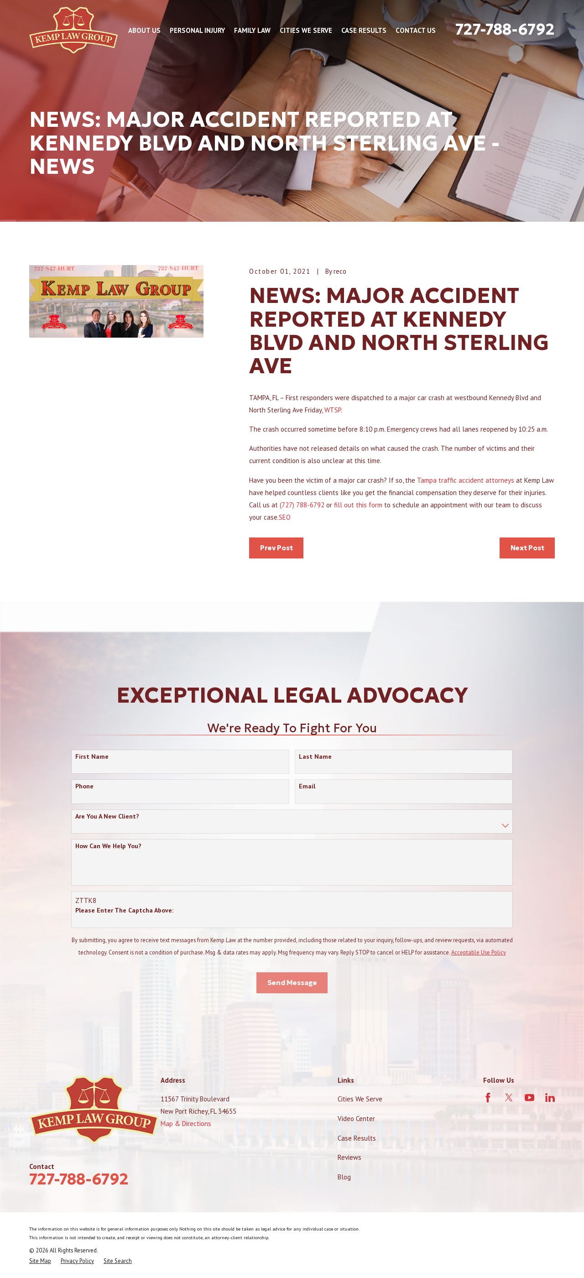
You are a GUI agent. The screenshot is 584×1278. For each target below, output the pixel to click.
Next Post (527, 547)
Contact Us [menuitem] (416, 30)
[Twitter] (509, 1097)
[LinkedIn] (550, 1097)
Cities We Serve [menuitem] (306, 30)
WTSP (332, 410)
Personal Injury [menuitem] (197, 30)
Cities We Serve (360, 1099)
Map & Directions (186, 1123)
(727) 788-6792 (302, 505)
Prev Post (276, 547)
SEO (285, 517)
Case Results (357, 1138)
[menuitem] (40, 1261)
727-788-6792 (505, 29)
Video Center (356, 1118)
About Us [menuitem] (144, 30)
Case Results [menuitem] (363, 30)
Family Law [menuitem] (252, 30)
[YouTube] (529, 1097)
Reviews (349, 1157)
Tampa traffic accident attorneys (464, 480)
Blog (344, 1177)
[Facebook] (488, 1097)
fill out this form (358, 505)
